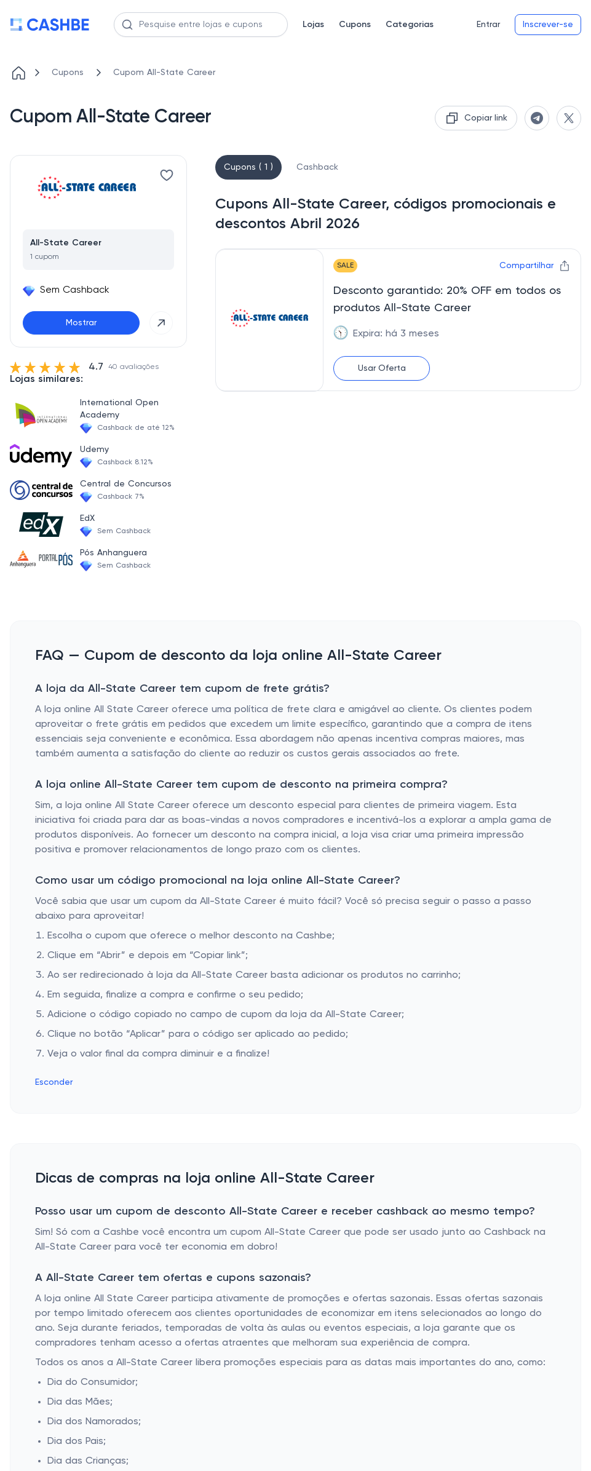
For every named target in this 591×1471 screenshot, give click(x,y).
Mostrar (81, 323)
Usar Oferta (382, 368)
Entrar (488, 24)
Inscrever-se (548, 24)
